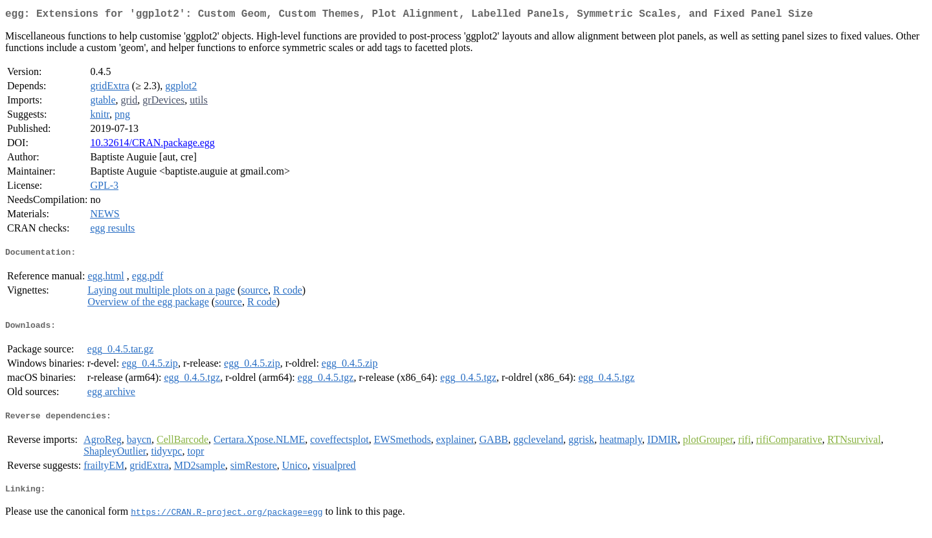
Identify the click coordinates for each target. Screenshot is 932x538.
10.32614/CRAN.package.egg (152, 145)
